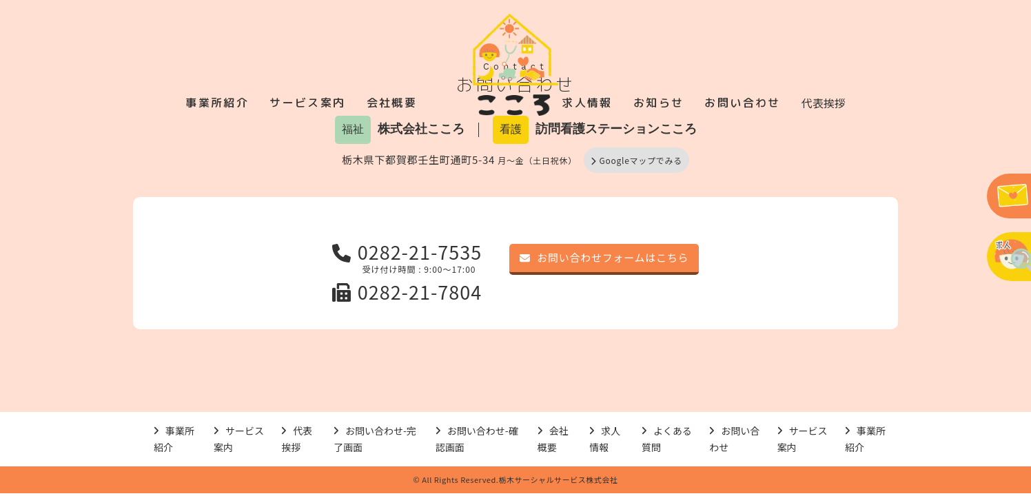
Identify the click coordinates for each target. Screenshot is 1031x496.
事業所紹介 (217, 102)
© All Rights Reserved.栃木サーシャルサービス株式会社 (516, 479)
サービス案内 (307, 102)
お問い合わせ (742, 102)
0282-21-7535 (407, 251)
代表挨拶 (824, 102)
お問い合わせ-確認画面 (477, 439)
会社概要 (392, 102)
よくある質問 (667, 439)
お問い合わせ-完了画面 (375, 439)
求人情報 (587, 102)
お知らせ (658, 102)
